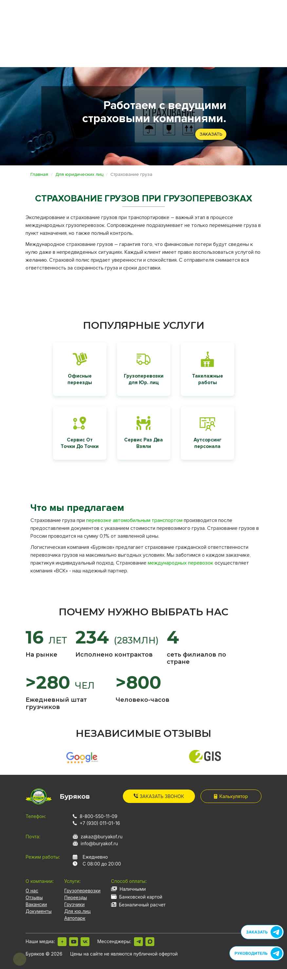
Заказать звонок (159, 796)
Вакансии (36, 904)
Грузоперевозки (82, 890)
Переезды (75, 897)
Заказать (211, 134)
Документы (38, 911)
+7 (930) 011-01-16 (100, 823)
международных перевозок (180, 563)
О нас (32, 890)
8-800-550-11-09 (98, 816)
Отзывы (34, 897)
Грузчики (74, 904)
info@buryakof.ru (99, 843)
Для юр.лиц (77, 911)
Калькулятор (231, 796)
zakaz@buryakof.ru (102, 836)
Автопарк (75, 918)
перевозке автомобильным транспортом (134, 520)
